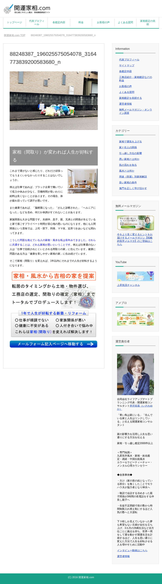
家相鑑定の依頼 (147, 23)
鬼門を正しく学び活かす (133, 188)
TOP (14, 35)
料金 (81, 22)
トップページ (14, 22)
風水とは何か (126, 170)
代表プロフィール (36, 23)
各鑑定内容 (59, 22)
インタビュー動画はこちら (132, 550)
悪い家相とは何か (129, 159)
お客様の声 (103, 22)
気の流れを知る (128, 165)
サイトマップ (126, 65)
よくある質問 (125, 22)
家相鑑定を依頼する (130, 98)
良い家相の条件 (128, 182)
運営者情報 (125, 103)
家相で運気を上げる (130, 141)
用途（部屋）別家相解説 (133, 176)
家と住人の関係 (128, 147)
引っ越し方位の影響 (130, 153)
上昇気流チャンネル (128, 285)
